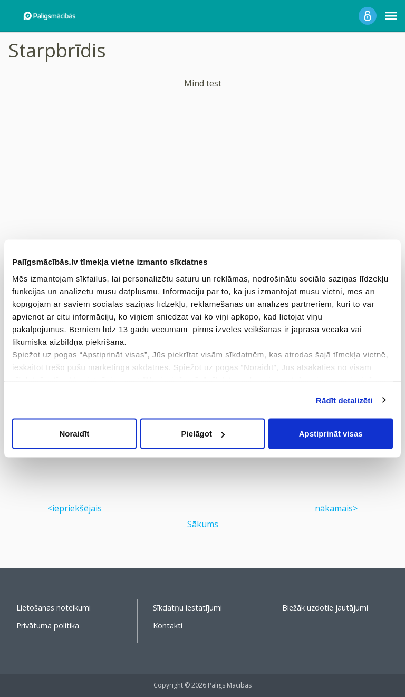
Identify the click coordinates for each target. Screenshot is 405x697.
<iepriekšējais (74, 508)
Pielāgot (203, 433)
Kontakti (167, 626)
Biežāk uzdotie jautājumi (325, 608)
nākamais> (336, 508)
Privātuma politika (47, 626)
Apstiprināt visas (331, 433)
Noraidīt (74, 433)
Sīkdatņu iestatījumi (187, 608)
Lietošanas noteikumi (53, 608)
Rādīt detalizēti (344, 399)
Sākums (202, 524)
